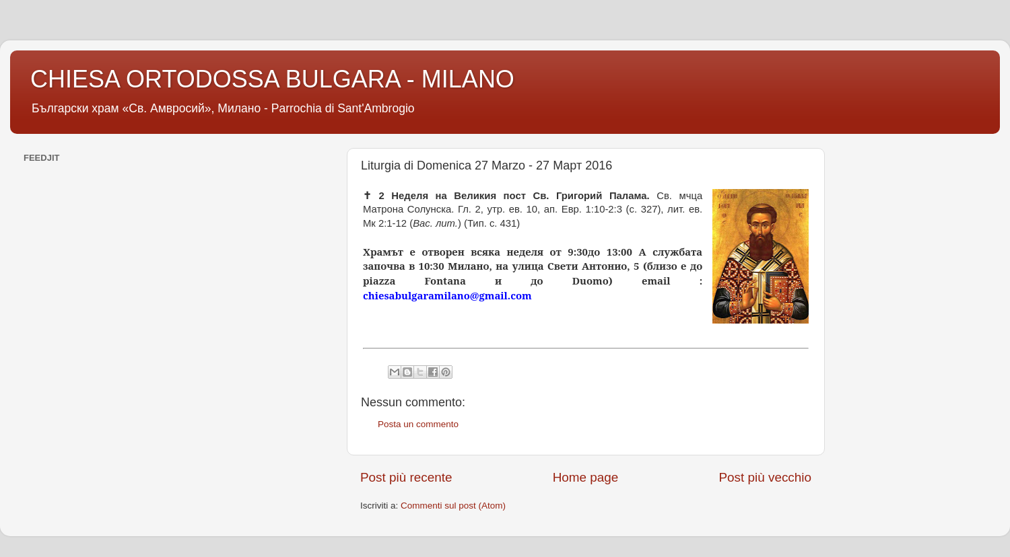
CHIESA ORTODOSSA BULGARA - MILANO (272, 79)
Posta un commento (418, 424)
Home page (586, 477)
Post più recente (406, 477)
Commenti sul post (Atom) (453, 505)
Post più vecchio (764, 477)
